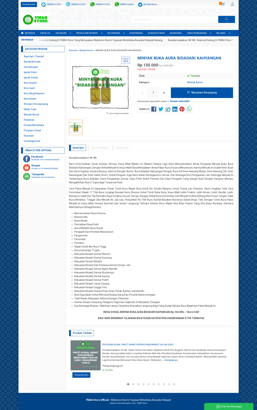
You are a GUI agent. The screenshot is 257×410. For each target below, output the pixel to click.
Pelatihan (29, 119)
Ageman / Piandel (34, 56)
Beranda (28, 33)
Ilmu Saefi (29, 88)
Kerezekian (30, 98)
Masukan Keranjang (202, 92)
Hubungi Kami (81, 375)
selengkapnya (171, 360)
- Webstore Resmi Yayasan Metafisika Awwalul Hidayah (128, 400)
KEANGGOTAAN (156, 33)
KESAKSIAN (176, 33)
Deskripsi (78, 147)
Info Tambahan (100, 147)
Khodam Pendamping (36, 104)
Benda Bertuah (32, 61)
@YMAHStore (150, 4)
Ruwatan (29, 135)
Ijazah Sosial (31, 77)
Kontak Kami (29, 4)
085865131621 (54, 4)
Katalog (45, 33)
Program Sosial (32, 130)
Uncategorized (32, 141)
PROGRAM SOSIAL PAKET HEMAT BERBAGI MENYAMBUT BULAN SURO (138, 344)
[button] (226, 19)
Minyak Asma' (195, 82)
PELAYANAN (113, 33)
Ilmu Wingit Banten (34, 93)
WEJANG (220, 33)
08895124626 (127, 4)
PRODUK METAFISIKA (87, 33)
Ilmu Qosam (30, 82)
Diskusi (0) (122, 147)
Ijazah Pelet (30, 72)
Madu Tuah (30, 109)
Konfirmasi (136, 33)
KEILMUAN (61, 33)
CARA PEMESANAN (197, 33)
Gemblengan (31, 67)
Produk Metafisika (34, 125)
